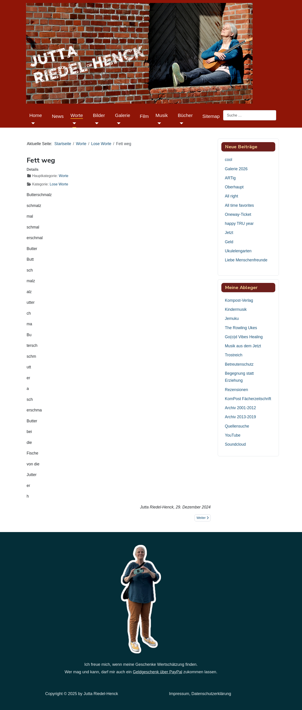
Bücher (185, 115)
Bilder (99, 115)
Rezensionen (236, 389)
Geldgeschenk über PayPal (157, 672)
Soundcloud (235, 444)
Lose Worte (59, 184)
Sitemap (211, 116)
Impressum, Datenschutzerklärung (200, 693)
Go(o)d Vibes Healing (244, 337)
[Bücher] (181, 123)
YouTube (233, 435)
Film (144, 116)
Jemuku (232, 318)
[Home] (32, 123)
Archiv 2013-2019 (240, 417)
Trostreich (233, 355)
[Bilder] (96, 123)
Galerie (122, 115)
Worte (76, 115)
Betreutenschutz (239, 364)
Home (35, 115)
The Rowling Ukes (241, 328)
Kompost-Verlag (239, 300)
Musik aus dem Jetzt (243, 346)
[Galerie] (118, 123)
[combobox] (249, 115)
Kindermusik (236, 309)
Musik (161, 115)
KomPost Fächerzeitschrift (248, 398)
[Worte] (73, 123)
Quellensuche (237, 426)
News (58, 116)
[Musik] (158, 123)
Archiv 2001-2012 (240, 408)
